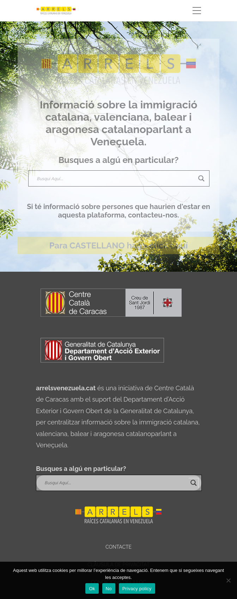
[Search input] (116, 178)
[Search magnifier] (201, 178)
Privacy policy (137, 588)
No (109, 588)
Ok (92, 588)
